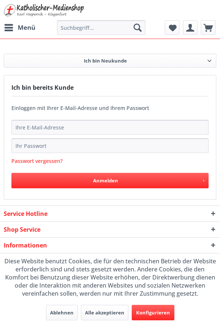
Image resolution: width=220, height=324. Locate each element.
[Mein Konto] (190, 27)
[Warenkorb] (208, 27)
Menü (19, 27)
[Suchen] (137, 27)
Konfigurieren (153, 312)
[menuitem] (19, 27)
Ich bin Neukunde (105, 60)
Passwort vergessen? (37, 160)
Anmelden (148, 179)
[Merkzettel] (172, 27)
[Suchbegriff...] (101, 27)
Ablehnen (62, 312)
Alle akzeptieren (104, 312)
